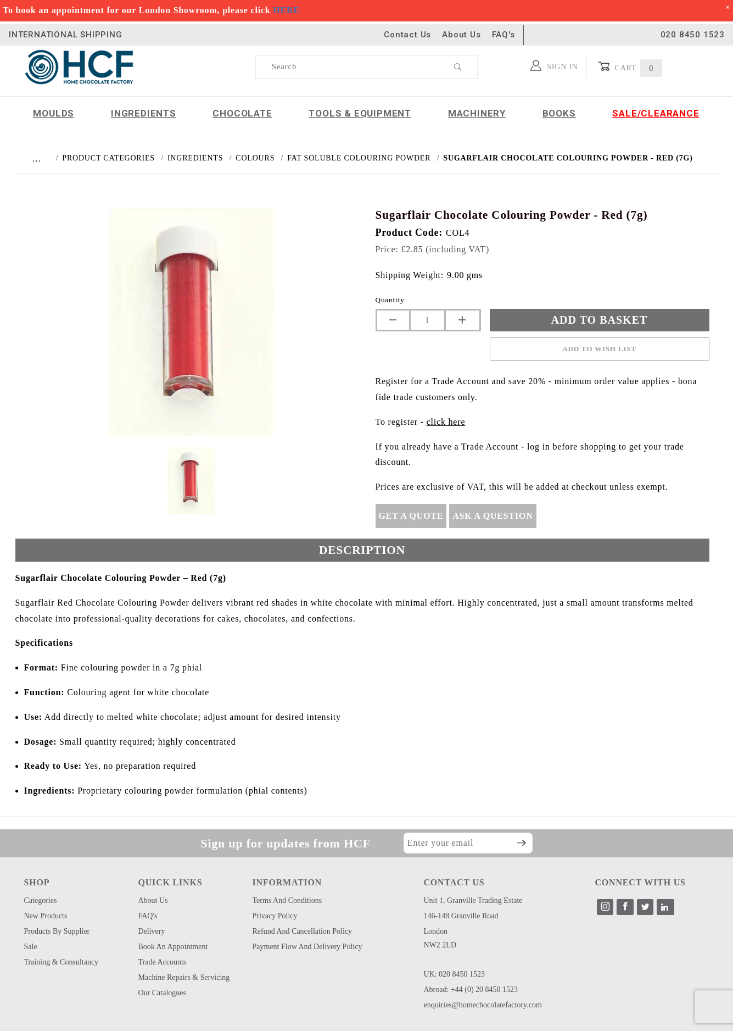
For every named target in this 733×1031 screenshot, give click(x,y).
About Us (461, 35)
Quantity (390, 300)
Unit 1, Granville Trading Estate (473, 900)
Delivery (151, 931)
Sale (30, 947)
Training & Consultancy (61, 962)
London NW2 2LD (440, 938)
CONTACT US (454, 882)
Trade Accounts (162, 962)
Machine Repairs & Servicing (184, 977)
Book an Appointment (173, 947)
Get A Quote (411, 515)
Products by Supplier (57, 931)
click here (446, 421)
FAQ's (503, 35)
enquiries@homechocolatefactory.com (483, 1005)
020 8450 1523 (693, 35)
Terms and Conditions (287, 900)
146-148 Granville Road (461, 916)
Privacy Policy (275, 916)
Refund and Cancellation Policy (302, 931)
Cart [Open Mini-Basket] (630, 66)
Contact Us (407, 35)
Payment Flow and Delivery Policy (307, 947)
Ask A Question (492, 515)
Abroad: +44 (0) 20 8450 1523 (471, 989)
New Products (46, 916)
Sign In (554, 65)
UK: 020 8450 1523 (454, 974)
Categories (40, 900)
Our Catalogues (162, 993)
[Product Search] (348, 67)
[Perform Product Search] (458, 67)
